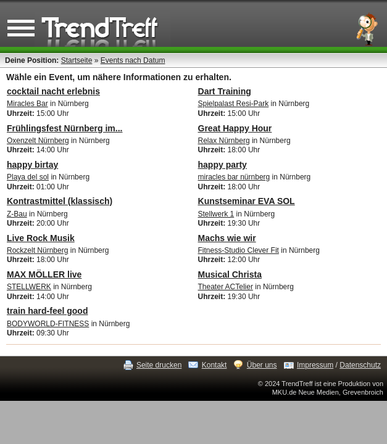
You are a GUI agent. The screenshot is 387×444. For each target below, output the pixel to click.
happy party (222, 165)
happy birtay (32, 165)
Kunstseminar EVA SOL (246, 201)
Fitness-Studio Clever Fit (238, 250)
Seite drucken (158, 365)
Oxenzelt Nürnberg (38, 140)
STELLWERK (29, 286)
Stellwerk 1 (216, 214)
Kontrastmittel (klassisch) (59, 201)
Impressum (315, 365)
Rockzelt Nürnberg (37, 250)
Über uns (262, 365)
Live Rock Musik (41, 238)
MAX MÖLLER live (44, 274)
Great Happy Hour (235, 128)
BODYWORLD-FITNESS (48, 323)
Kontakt (214, 365)
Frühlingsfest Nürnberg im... (64, 128)
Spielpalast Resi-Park (233, 103)
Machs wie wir (227, 238)
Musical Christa (230, 274)
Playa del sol (28, 177)
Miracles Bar (27, 103)
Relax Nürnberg (224, 140)
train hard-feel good (47, 311)
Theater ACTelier (225, 286)
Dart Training (224, 91)
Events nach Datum (133, 60)
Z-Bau (17, 214)
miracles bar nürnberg (234, 177)
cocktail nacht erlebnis (53, 91)
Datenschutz (360, 365)
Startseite (77, 60)
